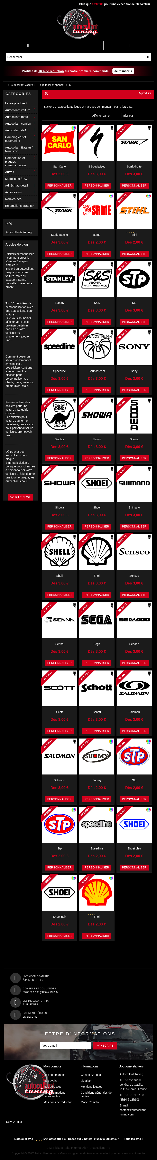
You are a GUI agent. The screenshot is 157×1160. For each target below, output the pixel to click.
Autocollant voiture (17, 110)
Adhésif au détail (16, 185)
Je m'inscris (123, 71)
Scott (59, 712)
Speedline (59, 371)
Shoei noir (59, 916)
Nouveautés (13, 199)
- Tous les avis (78, 1138)
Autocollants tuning (19, 232)
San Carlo (59, 166)
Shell (59, 575)
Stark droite (134, 166)
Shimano (134, 507)
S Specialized (96, 166)
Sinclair (59, 439)
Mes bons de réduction (58, 1102)
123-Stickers (55, 1147)
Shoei (97, 507)
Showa (96, 439)
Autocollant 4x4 (15, 130)
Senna (59, 644)
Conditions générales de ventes (96, 1094)
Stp (134, 302)
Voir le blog (20, 497)
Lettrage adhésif (16, 103)
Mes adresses (52, 1086)
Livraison (86, 1080)
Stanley (59, 302)
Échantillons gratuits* (19, 205)
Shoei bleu (134, 848)
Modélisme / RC (16, 178)
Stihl (134, 234)
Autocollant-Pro (100, 1147)
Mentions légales (91, 1086)
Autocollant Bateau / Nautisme (19, 149)
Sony (134, 371)
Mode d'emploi (90, 1102)
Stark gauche (59, 234)
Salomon (134, 712)
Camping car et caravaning (15, 138)
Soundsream (97, 371)
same (96, 234)
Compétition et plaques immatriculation (15, 161)
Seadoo (134, 644)
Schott (97, 712)
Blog (9, 223)
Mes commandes (54, 1074)
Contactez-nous (91, 1074)
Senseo (134, 575)
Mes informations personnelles (54, 1094)
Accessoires (13, 192)
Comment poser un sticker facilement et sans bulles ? (18, 360)
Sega (96, 644)
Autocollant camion (18, 123)
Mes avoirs (50, 1080)
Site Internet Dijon (76, 1147)
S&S (97, 302)
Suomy (96, 780)
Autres (9, 172)
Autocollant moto (16, 116)
